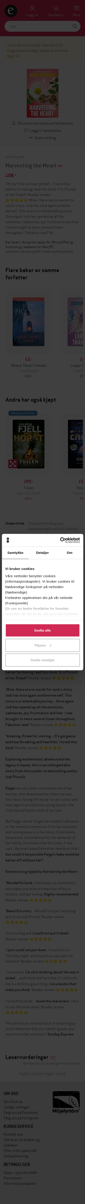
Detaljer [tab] (42, 553)
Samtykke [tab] (15, 553)
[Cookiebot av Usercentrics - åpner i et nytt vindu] (60, 540)
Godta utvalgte (42, 660)
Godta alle (42, 630)
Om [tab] (70, 553)
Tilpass (42, 645)
